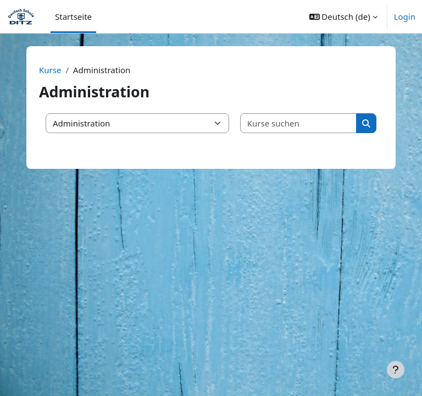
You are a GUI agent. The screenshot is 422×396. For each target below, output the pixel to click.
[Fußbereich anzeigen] (395, 369)
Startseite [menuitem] (73, 16)
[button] (343, 16)
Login (404, 16)
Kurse (50, 69)
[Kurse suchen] (299, 123)
